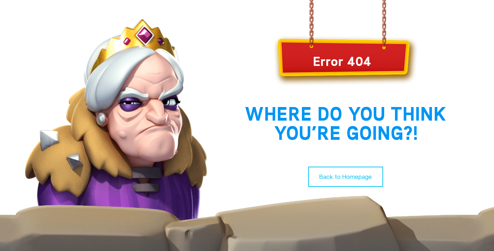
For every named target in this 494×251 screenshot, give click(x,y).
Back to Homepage (345, 176)
